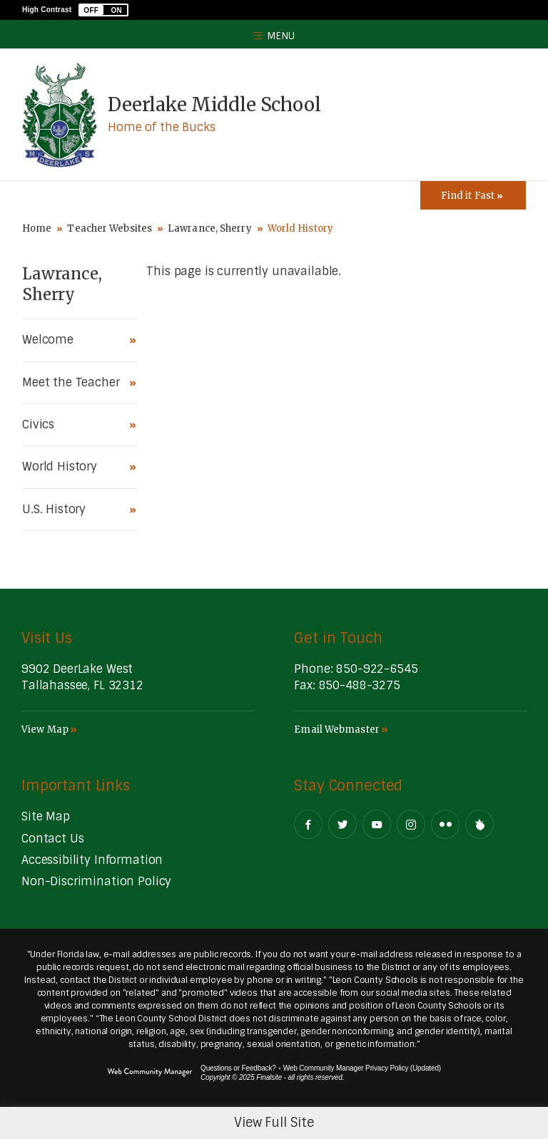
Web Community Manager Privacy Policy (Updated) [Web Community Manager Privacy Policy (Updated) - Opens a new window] (362, 1068)
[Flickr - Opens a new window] (445, 824)
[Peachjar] (479, 824)
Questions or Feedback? (238, 1068)
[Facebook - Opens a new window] (308, 824)
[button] (103, 10)
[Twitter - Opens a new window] (342, 824)
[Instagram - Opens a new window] (411, 824)
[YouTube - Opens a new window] (376, 824)
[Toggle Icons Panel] (473, 195)
